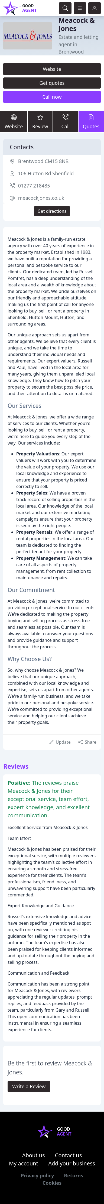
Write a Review (29, 1086)
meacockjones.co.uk (41, 198)
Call (65, 121)
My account (23, 1163)
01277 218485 (34, 185)
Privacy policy (37, 1175)
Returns (73, 1175)
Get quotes (52, 83)
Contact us (68, 1155)
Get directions (52, 211)
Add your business (71, 1163)
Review (40, 121)
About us (33, 1155)
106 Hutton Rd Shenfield (46, 173)
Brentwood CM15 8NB (43, 161)
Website (52, 69)
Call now (51, 96)
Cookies (52, 1183)
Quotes (91, 121)
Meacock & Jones (76, 24)
